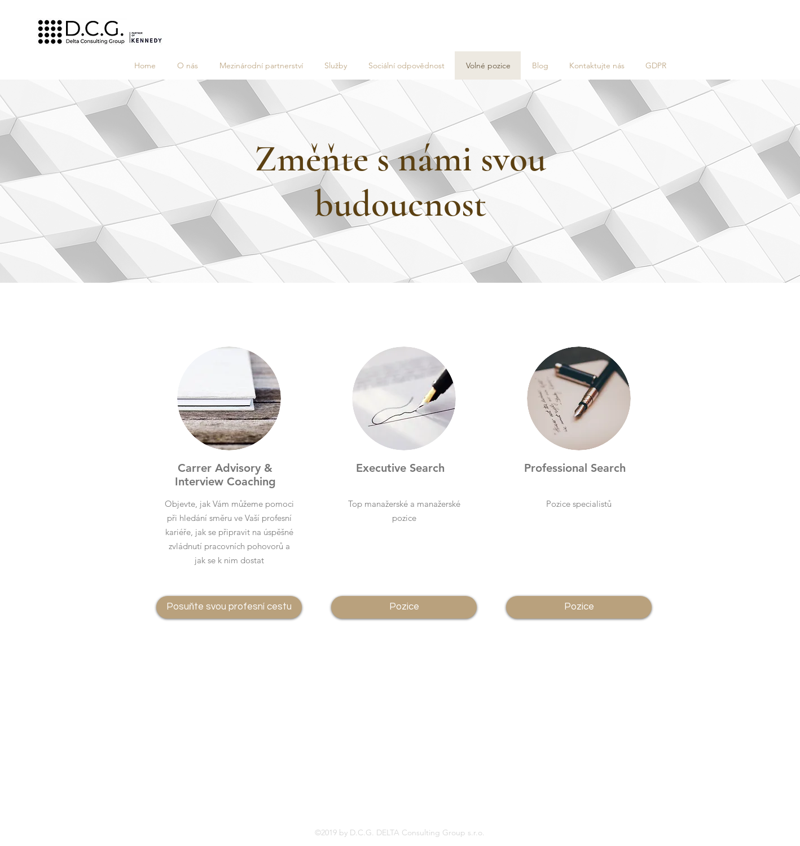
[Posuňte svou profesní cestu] (229, 607)
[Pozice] (404, 607)
